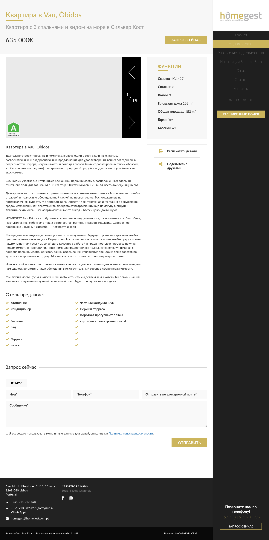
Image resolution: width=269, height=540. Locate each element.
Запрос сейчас (240, 526)
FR (244, 100)
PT (237, 100)
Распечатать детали (177, 151)
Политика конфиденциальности (131, 433)
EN (230, 100)
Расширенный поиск (241, 114)
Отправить (189, 442)
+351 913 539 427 (241, 517)
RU (251, 100)
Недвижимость (241, 43)
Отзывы (241, 79)
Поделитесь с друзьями (172, 166)
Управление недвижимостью (241, 52)
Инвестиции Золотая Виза (241, 61)
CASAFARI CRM (187, 533)
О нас (241, 70)
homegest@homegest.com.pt (27, 518)
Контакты (241, 88)
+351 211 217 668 (23, 501)
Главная (241, 35)
